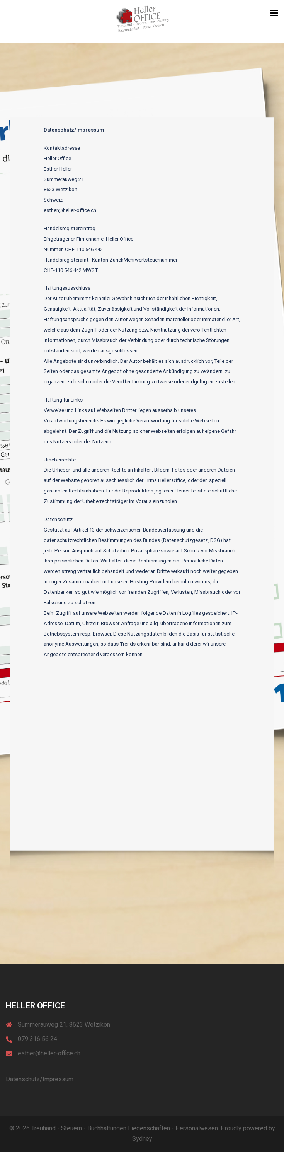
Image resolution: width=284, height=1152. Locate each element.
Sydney (142, 1138)
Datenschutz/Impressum (39, 1079)
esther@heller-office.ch (49, 1053)
